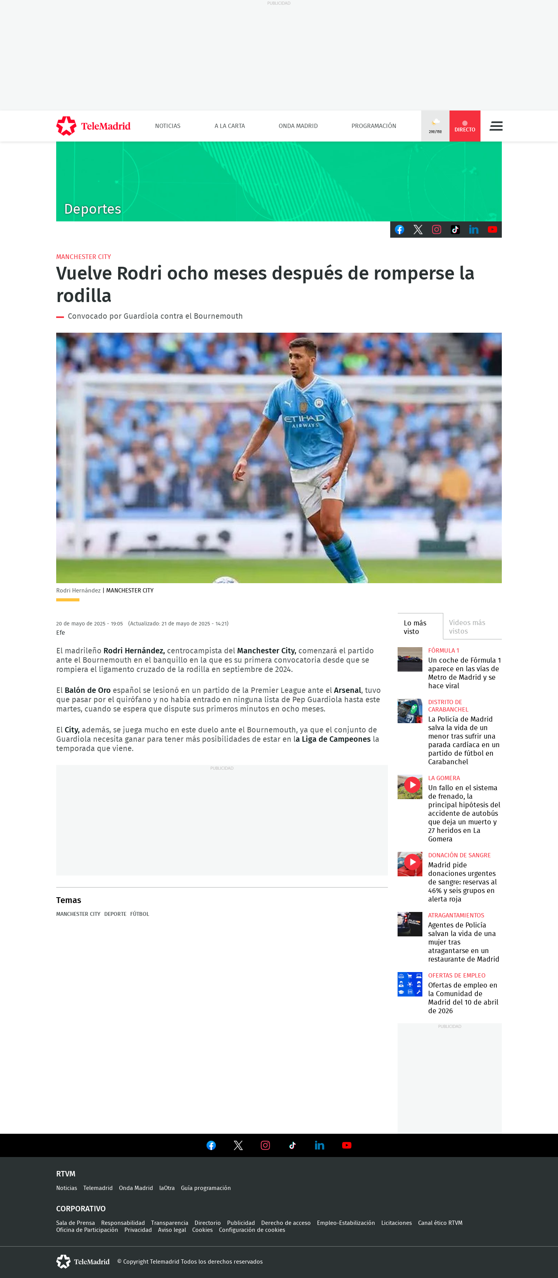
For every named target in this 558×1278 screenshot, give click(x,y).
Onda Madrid (298, 126)
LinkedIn (474, 229)
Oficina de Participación (87, 1230)
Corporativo (81, 1209)
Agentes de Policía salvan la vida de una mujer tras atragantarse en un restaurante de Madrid (410, 924)
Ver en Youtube (347, 1145)
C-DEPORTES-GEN (279, 181)
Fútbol (139, 914)
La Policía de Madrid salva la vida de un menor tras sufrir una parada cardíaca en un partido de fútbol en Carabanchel (410, 711)
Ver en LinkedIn (319, 1145)
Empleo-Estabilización (346, 1223)
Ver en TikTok (292, 1147)
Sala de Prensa (75, 1223)
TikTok (455, 229)
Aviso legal (172, 1230)
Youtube (492, 229)
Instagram (436, 229)
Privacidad (138, 1230)
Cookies (202, 1230)
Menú (496, 126)
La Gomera (444, 778)
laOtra (167, 1188)
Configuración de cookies (252, 1230)
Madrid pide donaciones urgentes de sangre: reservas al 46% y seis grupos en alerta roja (410, 864)
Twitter (418, 229)
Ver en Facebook (211, 1147)
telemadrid (83, 1261)
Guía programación (206, 1188)
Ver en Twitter (238, 1147)
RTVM (66, 1174)
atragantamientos (456, 915)
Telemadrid (98, 1188)
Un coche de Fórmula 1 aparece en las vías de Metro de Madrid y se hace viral (410, 659)
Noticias (168, 126)
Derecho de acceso (286, 1223)
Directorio (208, 1223)
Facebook (399, 229)
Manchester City (83, 257)
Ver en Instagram (265, 1145)
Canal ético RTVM (440, 1223)
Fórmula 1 (443, 651)
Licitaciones (396, 1223)
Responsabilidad (123, 1223)
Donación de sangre (459, 855)
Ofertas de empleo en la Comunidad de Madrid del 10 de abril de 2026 (410, 984)
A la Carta (230, 126)
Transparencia (169, 1223)
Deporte (115, 914)
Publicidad (241, 1223)
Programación (373, 126)
